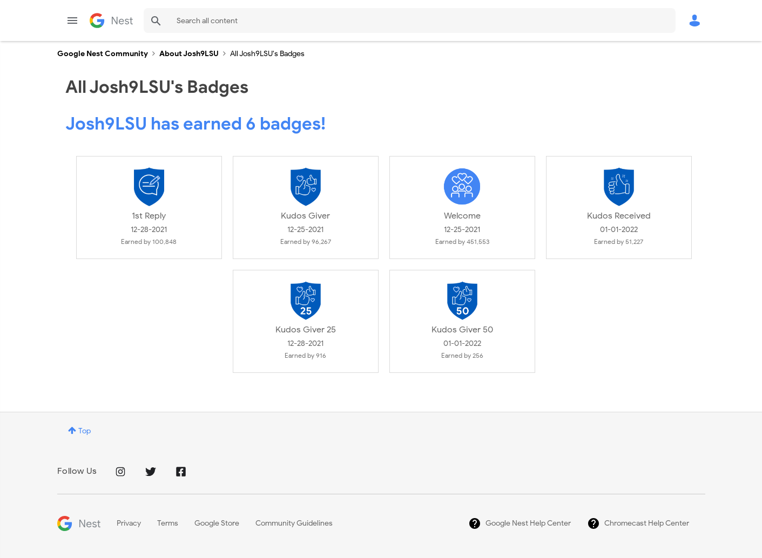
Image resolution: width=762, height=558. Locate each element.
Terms (167, 523)
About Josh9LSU (189, 53)
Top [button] (84, 430)
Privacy (129, 523)
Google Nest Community (111, 20)
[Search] (410, 20)
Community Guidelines (294, 523)
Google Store (216, 523)
